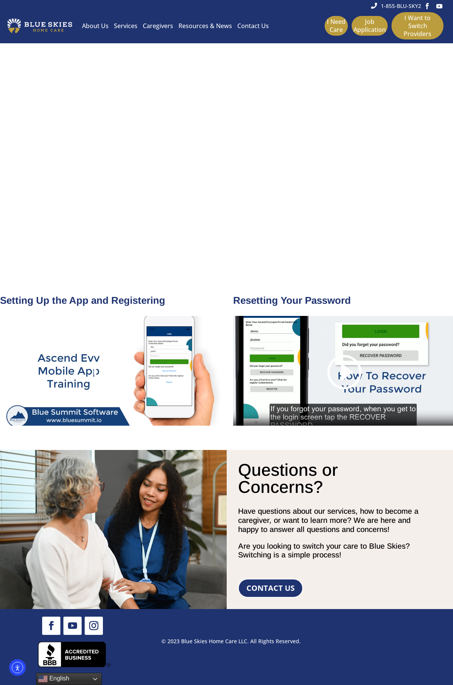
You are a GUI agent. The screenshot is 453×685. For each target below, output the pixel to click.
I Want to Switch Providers (417, 26)
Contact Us (253, 26)
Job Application (370, 25)
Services (125, 26)
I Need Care (336, 25)
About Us (95, 26)
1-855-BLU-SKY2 (401, 5)
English (53, 678)
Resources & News (205, 26)
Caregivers (158, 26)
